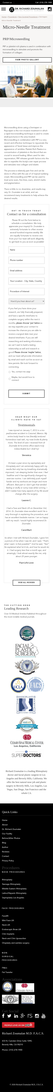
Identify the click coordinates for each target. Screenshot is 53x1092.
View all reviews (26, 582)
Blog (4, 843)
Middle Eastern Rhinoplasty (14, 888)
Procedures (12, 17)
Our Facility (7, 834)
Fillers (4, 968)
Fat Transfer (7, 972)
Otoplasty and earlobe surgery (15, 943)
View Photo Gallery (27, 60)
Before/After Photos (11, 838)
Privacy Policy (8, 861)
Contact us (7, 2)
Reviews (5, 852)
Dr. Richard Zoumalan (11, 829)
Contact (5, 856)
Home (4, 17)
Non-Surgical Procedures (27, 17)
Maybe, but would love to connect (23, 378)
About (5, 825)
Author (5, 847)
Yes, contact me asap (21, 372)
